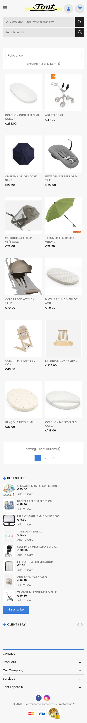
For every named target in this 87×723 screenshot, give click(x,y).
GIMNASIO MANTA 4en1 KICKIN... (38, 486)
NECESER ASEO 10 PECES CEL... (35, 501)
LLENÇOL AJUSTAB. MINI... (21, 422)
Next (53, 458)
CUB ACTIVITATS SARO (32, 577)
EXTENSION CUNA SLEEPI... (61, 361)
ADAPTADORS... (54, 115)
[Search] (39, 32)
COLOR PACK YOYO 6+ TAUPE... (19, 301)
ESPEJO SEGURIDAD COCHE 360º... (39, 516)
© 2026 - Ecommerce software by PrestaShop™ (43, 704)
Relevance (43, 55)
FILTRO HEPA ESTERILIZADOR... (35, 562)
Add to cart (25, 494)
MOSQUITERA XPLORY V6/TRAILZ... (19, 240)
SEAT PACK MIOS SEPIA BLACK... (37, 547)
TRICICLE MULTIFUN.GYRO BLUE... (37, 592)
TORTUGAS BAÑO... (29, 531)
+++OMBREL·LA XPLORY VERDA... (59, 240)
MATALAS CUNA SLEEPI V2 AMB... (61, 301)
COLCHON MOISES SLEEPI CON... (61, 424)
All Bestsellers (16, 609)
